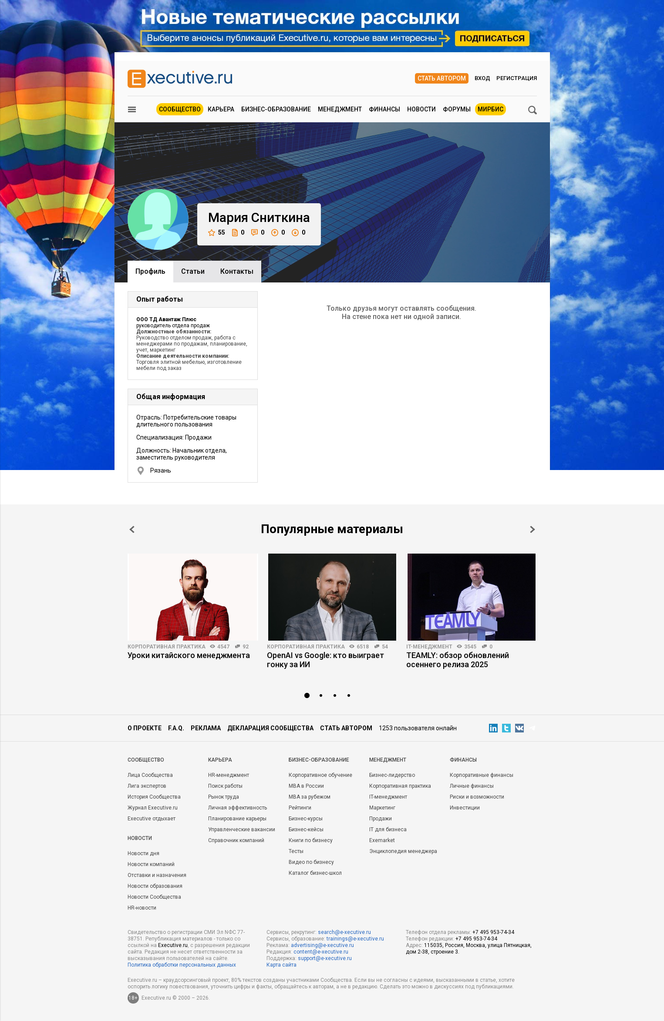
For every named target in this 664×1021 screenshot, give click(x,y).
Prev (132, 529)
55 (216, 232)
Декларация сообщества (270, 728)
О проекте (145, 728)
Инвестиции (465, 808)
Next (532, 529)
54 (385, 647)
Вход (482, 78)
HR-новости (142, 908)
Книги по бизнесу (311, 840)
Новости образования (155, 886)
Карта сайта (281, 965)
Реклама (206, 728)
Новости (421, 109)
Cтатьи (193, 271)
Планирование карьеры (237, 819)
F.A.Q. (176, 728)
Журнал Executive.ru (153, 808)
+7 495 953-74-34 (493, 932)
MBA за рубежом (309, 797)
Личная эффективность (237, 808)
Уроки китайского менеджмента (189, 655)
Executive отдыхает (151, 819)
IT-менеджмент (429, 647)
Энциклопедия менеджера (403, 851)
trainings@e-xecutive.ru (355, 939)
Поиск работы (225, 786)
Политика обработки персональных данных (182, 965)
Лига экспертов (147, 786)
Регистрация (516, 78)
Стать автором (442, 78)
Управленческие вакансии (241, 829)
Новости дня (143, 853)
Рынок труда (223, 797)
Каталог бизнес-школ (315, 873)
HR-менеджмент (228, 775)
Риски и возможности (477, 797)
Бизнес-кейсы (306, 829)
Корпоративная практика (167, 647)
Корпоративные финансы (481, 775)
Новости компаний (151, 864)
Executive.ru (173, 945)
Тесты (296, 851)
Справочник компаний (236, 840)
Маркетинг (382, 808)
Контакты (236, 271)
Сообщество (180, 109)
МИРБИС (490, 109)
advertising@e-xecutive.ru (322, 945)
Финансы (384, 109)
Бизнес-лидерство (392, 775)
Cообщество (146, 760)
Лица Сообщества (150, 775)
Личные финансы (472, 786)
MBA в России (306, 786)
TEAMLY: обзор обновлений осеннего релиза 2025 (457, 660)
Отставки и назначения (157, 875)
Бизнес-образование (276, 109)
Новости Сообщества (154, 897)
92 (246, 647)
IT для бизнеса (388, 829)
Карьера (221, 109)
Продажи (380, 819)
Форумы (457, 109)
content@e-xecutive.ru (320, 952)
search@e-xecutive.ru (344, 932)
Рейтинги (300, 808)
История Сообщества (154, 797)
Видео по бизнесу (311, 862)
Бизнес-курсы (306, 819)
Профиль (150, 271)
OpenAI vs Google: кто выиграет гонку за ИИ (325, 660)
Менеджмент (340, 109)
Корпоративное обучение (320, 775)
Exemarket (382, 840)
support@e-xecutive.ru (325, 958)
